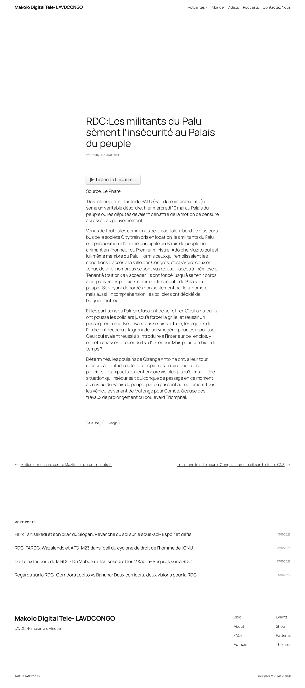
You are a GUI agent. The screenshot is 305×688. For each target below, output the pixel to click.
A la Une (93, 423)
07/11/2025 (284, 548)
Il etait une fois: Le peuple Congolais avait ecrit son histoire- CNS (230, 464)
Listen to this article (113, 179)
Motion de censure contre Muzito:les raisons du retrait (66, 464)
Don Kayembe (109, 155)
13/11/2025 (284, 534)
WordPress (283, 676)
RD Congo (111, 423)
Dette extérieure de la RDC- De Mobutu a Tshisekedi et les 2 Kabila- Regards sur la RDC (103, 561)
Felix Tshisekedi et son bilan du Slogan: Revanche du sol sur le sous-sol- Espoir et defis (103, 534)
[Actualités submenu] (207, 7)
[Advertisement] (152, 58)
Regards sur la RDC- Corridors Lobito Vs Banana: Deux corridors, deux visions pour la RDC (106, 574)
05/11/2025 (284, 575)
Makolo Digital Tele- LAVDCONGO (49, 7)
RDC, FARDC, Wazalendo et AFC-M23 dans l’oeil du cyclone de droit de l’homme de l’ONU (104, 548)
